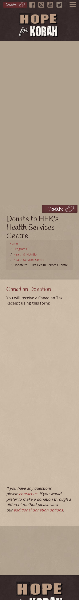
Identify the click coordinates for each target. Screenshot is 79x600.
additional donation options (38, 510)
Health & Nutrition (25, 254)
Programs (20, 249)
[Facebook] (33, 3)
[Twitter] (60, 3)
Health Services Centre (28, 260)
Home (13, 244)
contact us (28, 493)
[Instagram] (42, 3)
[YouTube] (51, 3)
